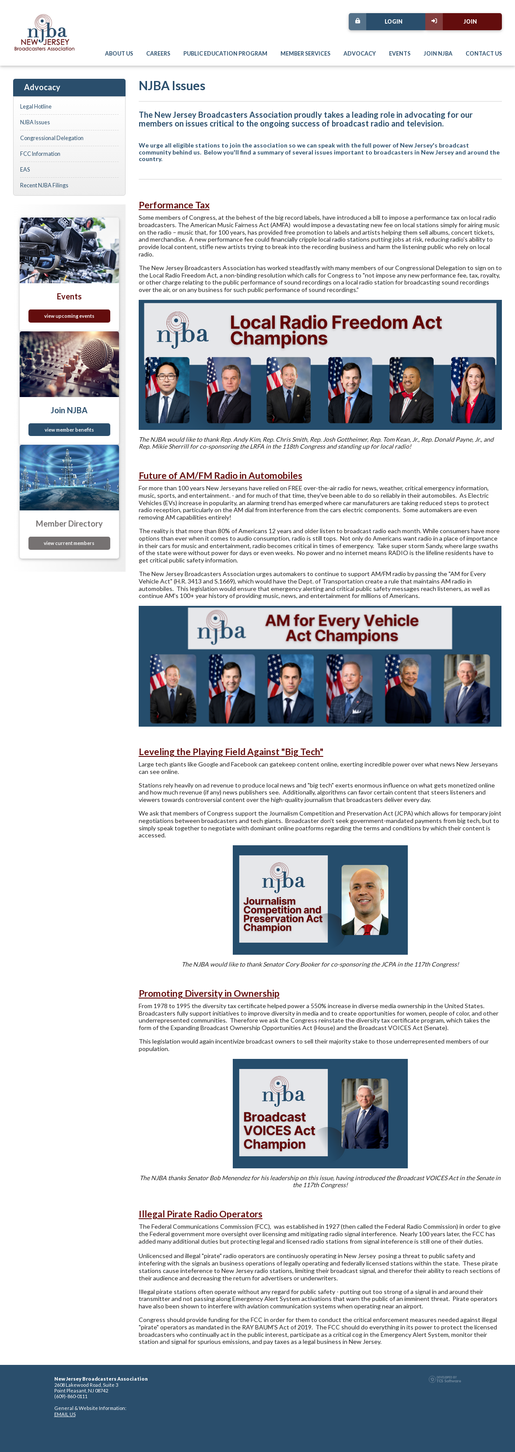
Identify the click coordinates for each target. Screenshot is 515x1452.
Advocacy (359, 53)
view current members (69, 543)
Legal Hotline (36, 106)
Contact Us (484, 53)
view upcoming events (69, 316)
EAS (25, 169)
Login (376, 21)
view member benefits (69, 429)
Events (399, 53)
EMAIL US (65, 1414)
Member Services (305, 53)
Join (451, 21)
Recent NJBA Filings (44, 185)
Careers (158, 53)
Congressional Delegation (52, 138)
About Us (119, 53)
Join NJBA (438, 53)
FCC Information (40, 154)
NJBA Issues (35, 122)
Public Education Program (225, 53)
